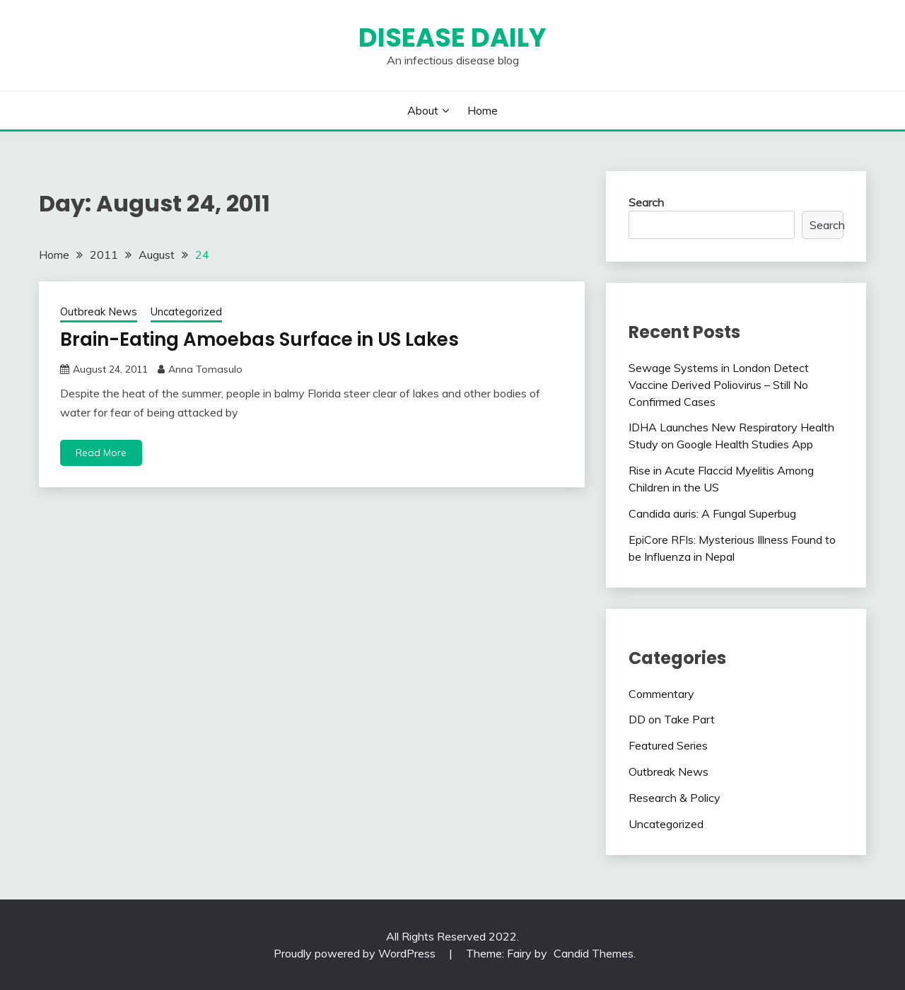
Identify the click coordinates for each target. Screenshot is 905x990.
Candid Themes (594, 953)
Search (646, 202)
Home (482, 110)
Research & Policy (674, 798)
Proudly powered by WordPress (356, 953)
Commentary (661, 694)
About (422, 110)
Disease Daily (452, 37)
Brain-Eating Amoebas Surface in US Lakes (259, 339)
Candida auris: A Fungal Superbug (712, 513)
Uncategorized (186, 311)
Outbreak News (98, 311)
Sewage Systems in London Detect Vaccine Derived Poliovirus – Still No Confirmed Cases (719, 385)
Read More (101, 452)
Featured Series (668, 745)
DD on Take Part (672, 719)
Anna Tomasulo (205, 369)
